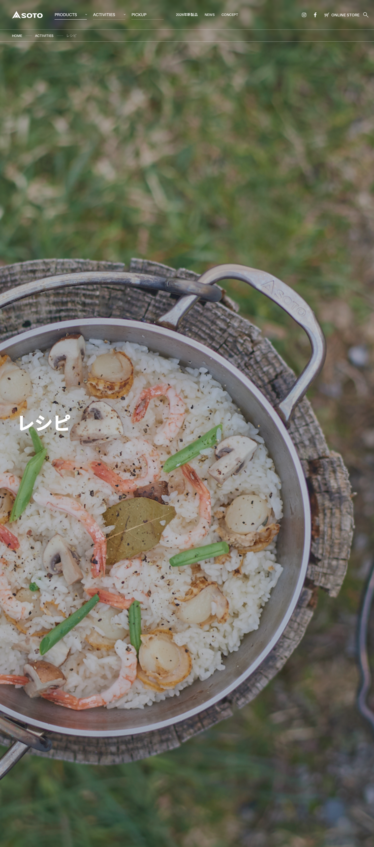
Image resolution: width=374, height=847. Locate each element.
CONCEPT (229, 14)
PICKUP (138, 14)
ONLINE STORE (341, 15)
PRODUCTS (66, 14)
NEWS (210, 14)
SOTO (27, 15)
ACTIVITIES (104, 14)
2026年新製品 (187, 14)
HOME (17, 35)
